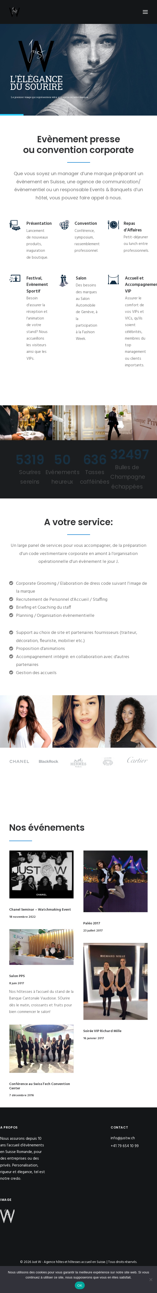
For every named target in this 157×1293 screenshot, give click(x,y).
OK (79, 1285)
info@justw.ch (123, 1138)
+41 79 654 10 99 (125, 1146)
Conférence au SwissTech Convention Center (39, 1086)
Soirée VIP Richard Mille (102, 1031)
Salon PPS (17, 976)
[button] (145, 12)
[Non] (150, 1279)
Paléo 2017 (91, 923)
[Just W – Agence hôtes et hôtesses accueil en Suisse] (14, 12)
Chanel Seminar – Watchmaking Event (40, 910)
